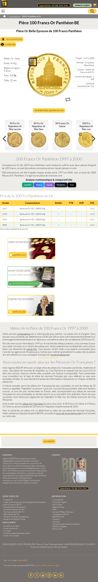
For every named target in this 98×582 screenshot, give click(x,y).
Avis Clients (57, 504)
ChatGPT (27, 185)
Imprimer (10, 44)
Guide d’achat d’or (11, 528)
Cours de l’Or (58, 500)
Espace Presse (58, 507)
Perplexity (61, 185)
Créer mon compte (11, 535)
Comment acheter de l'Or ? (15, 509)
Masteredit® (22, 560)
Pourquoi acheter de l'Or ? (14, 512)
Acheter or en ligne (11, 526)
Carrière (56, 521)
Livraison (7, 531)
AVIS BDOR (49, 441)
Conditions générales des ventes (17, 533)
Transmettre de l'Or (61, 514)
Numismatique (14, 39)
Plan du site (57, 529)
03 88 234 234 (60, 5)
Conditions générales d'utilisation (66, 524)
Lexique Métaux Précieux (63, 512)
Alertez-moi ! (17, 255)
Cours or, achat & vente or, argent (46, 565)
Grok (72, 185)
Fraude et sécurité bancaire (15, 507)
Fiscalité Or (8, 500)
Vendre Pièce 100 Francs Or (49, 110)
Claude (49, 185)
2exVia (10, 560)
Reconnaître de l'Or (12, 514)
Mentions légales (59, 526)
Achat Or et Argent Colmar (15, 519)
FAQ (54, 509)
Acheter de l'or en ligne (24, 283)
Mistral (39, 185)
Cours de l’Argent (60, 502)
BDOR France (58, 516)
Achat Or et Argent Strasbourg (16, 516)
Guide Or (56, 519)
